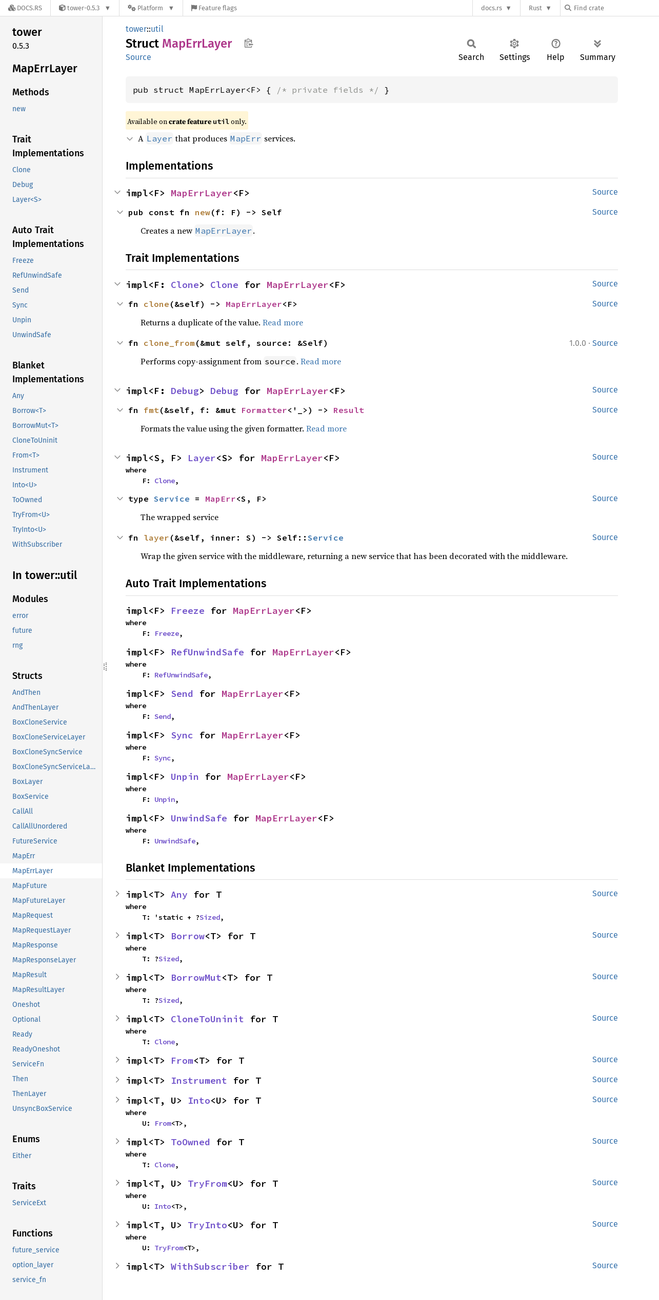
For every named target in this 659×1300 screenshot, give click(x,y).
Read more (283, 322)
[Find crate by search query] (616, 8)
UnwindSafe (199, 818)
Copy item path (248, 43)
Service (172, 498)
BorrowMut (196, 977)
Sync (182, 735)
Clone (185, 285)
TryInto (207, 1225)
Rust (535, 8)
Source (138, 57)
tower (136, 29)
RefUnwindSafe (207, 652)
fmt (151, 410)
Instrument (199, 1080)
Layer (202, 458)
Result (348, 410)
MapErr (220, 498)
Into (199, 1100)
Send (182, 693)
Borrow (188, 936)
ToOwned (190, 1142)
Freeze (188, 610)
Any (179, 894)
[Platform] (151, 8)
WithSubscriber (210, 1266)
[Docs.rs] (25, 8)
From (182, 1060)
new (202, 212)
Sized (209, 917)
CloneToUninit (207, 1019)
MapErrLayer (202, 193)
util (157, 29)
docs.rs (491, 8)
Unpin (185, 776)
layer (156, 537)
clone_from (169, 343)
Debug (185, 391)
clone (156, 304)
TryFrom (207, 1183)
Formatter (264, 410)
